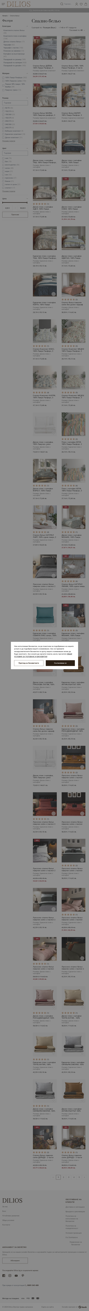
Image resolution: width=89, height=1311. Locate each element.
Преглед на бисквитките (29, 663)
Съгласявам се (60, 663)
